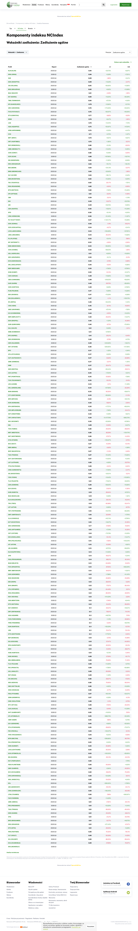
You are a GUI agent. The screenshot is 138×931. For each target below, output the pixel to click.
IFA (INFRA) (12, 302)
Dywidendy (55, 4)
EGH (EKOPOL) (13, 320)
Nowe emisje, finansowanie (57, 889)
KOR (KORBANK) (13, 403)
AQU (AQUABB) (13, 615)
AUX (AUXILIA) (13, 708)
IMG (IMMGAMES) (14, 660)
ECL (9, 783)
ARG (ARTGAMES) (14, 529)
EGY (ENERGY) (13, 608)
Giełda (34, 4)
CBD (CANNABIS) (14, 279)
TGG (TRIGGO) (13, 809)
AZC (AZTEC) (12, 373)
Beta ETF (31, 887)
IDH (9, 201)
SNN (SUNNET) (13, 746)
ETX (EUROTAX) (13, 115)
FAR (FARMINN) (13, 798)
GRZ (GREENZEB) (14, 526)
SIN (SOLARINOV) (14, 298)
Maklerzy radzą (33, 908)
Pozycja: (118, 52)
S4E (9, 78)
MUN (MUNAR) (13, 391)
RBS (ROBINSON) (14, 339)
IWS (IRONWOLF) (14, 846)
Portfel (73, 4)
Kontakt (42, 918)
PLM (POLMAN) (13, 291)
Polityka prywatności (18, 918)
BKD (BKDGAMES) (14, 820)
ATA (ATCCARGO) (14, 354)
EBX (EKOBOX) (13, 294)
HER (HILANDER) (13, 343)
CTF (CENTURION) (14, 395)
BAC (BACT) (12, 444)
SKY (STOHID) (13, 347)
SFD (9, 212)
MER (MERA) (12, 447)
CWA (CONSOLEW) (14, 790)
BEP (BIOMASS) (13, 638)
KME (9, 365)
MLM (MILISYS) (13, 563)
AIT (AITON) (12, 544)
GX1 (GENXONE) (13, 723)
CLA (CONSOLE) (13, 518)
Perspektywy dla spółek (36, 892)
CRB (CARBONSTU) (14, 470)
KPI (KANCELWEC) (14, 104)
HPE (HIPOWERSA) (14, 776)
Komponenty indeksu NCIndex (25, 23)
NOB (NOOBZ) (13, 656)
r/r (110, 67)
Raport (54, 67)
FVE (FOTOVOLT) (14, 112)
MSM (10, 119)
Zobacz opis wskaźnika (122, 62)
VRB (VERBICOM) (14, 216)
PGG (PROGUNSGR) (15, 559)
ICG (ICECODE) (13, 641)
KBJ (9, 425)
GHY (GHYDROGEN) (15, 458)
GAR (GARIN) (12, 283)
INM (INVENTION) (14, 179)
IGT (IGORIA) (12, 97)
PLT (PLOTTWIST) (14, 220)
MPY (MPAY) (12, 138)
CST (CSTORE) (13, 533)
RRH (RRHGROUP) (14, 164)
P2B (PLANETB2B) (14, 764)
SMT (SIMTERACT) (14, 514)
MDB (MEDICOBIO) (14, 246)
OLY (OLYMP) (12, 175)
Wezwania (52, 898)
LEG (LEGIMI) (12, 384)
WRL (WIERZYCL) (14, 779)
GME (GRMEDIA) (13, 361)
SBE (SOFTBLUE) (14, 686)
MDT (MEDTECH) (13, 432)
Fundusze (41, 4)
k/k (129, 67)
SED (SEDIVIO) (13, 682)
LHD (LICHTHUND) (14, 749)
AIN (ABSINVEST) (14, 787)
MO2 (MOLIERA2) (14, 89)
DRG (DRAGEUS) (13, 824)
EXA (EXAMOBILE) (14, 843)
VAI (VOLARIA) (13, 85)
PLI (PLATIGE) (12, 238)
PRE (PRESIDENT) (14, 805)
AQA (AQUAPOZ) (13, 126)
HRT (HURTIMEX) (14, 141)
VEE (9, 630)
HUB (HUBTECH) (13, 652)
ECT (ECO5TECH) (14, 522)
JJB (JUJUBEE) (12, 548)
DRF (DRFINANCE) (14, 611)
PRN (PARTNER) (13, 832)
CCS (9, 134)
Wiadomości (26, 4)
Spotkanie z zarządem (35, 905)
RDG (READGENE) (14, 186)
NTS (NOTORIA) (13, 604)
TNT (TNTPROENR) (14, 511)
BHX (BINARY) (13, 585)
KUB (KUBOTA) (13, 492)
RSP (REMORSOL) (14, 145)
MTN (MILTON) (13, 738)
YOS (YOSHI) (12, 477)
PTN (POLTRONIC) (14, 466)
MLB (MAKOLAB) (13, 496)
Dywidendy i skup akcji (35, 895)
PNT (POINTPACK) (14, 376)
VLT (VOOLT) (12, 835)
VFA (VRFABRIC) (13, 589)
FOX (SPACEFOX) (14, 567)
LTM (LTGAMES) (13, 794)
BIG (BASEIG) (12, 757)
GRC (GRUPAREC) (14, 257)
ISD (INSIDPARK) (13, 160)
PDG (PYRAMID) (13, 693)
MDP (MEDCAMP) (14, 268)
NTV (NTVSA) (12, 705)
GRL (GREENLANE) (14, 388)
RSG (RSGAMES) (14, 593)
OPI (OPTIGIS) (12, 194)
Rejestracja (125, 4)
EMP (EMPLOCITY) (14, 317)
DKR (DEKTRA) (13, 369)
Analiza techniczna (13, 852)
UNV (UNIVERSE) (14, 108)
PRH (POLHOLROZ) (14, 541)
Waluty (47, 4)
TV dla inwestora (54, 905)
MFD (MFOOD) (13, 399)
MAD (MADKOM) (13, 578)
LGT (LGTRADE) (13, 462)
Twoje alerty (74, 887)
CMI (9, 197)
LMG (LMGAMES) (14, 235)
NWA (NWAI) (12, 74)
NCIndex (55, 35)
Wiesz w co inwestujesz (35, 902)
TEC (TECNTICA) (13, 182)
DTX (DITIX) (12, 828)
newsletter (52, 908)
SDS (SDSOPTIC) (13, 82)
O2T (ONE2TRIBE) (14, 414)
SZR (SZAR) (12, 156)
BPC (9, 350)
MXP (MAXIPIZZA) (14, 451)
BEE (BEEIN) (12, 167)
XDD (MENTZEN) (13, 600)
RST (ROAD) (12, 675)
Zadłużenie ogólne (83, 67)
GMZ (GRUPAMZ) (14, 309)
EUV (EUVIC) (12, 488)
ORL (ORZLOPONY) (14, 264)
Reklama (36, 918)
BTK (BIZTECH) (13, 190)
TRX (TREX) (12, 503)
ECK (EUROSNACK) (14, 261)
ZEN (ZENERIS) (13, 485)
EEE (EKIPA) (12, 582)
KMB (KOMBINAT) (14, 332)
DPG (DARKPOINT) (14, 645)
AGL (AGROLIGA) (14, 253)
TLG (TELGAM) (13, 664)
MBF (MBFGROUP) (14, 570)
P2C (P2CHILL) (13, 731)
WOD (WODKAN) (13, 690)
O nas (8, 918)
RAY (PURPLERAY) (14, 761)
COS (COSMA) (13, 250)
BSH (9, 649)
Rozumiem (90, 926)
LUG (9, 123)
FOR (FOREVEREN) (14, 619)
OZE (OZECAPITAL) (14, 227)
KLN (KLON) (12, 70)
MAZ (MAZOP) (13, 93)
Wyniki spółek (32, 889)
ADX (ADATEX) (13, 209)
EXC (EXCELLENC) (14, 537)
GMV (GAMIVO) (13, 768)
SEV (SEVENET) (13, 421)
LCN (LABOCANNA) (14, 231)
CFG (9, 817)
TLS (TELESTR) (13, 481)
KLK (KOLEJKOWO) (14, 499)
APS (9, 555)
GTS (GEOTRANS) (14, 634)
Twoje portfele (74, 889)
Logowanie (113, 4)
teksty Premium (54, 887)
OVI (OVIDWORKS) (14, 313)
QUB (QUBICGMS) (14, 324)
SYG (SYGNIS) (13, 440)
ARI (9, 205)
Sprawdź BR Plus (76, 16)
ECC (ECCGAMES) (14, 772)
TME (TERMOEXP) (14, 100)
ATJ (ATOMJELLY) (14, 716)
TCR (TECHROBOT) (14, 380)
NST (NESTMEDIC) (14, 436)
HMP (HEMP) (12, 720)
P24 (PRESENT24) (14, 742)
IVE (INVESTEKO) (14, 473)
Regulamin (28, 918)
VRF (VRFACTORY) (14, 417)
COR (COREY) (12, 153)
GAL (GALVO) (12, 328)
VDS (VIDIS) (12, 306)
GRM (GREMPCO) (14, 697)
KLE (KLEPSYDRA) (14, 552)
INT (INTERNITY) (13, 242)
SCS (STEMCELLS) (14, 753)
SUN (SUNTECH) (13, 626)
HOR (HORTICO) (13, 287)
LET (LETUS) (12, 507)
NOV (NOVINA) (13, 596)
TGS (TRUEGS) (13, 455)
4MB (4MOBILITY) (14, 149)
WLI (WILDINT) (13, 839)
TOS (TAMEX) (12, 429)
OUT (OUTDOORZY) (14, 358)
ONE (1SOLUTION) (14, 701)
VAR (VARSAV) (13, 276)
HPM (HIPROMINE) (14, 130)
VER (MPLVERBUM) (14, 410)
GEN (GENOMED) (14, 574)
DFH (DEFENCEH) (14, 406)
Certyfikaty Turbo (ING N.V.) (57, 895)
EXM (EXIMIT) (12, 272)
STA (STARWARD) (14, 727)
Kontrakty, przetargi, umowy (58, 892)
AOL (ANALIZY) (13, 671)
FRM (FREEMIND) (14, 623)
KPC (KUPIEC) (12, 335)
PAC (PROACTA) (13, 667)
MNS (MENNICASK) (14, 171)
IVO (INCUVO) (12, 679)
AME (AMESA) (13, 802)
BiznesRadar (10, 23)
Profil (10, 67)
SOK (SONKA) (13, 223)
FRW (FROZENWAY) (15, 735)
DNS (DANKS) (12, 813)
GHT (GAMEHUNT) (14, 712)
